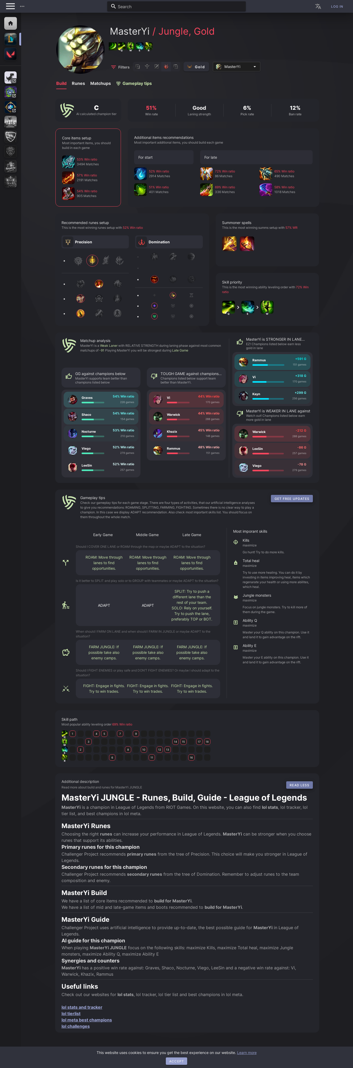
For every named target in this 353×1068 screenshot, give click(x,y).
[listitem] (101, 400)
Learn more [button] (247, 1052)
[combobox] (176, 6)
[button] (22, 6)
